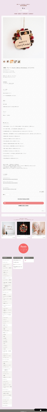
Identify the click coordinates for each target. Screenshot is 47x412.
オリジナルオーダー (6, 393)
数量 (3, 192)
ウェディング (5, 268)
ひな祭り (4, 334)
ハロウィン (5, 341)
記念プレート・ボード (6, 275)
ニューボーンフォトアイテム (7, 302)
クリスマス (5, 343)
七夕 (4, 339)
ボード (4, 319)
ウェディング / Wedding (7, 287)
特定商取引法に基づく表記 (18, 265)
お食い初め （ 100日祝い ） (7, 281)
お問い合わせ (17, 260)
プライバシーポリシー (18, 262)
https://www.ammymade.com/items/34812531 (10, 180)
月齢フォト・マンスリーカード (7, 306)
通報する (43, 208)
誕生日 (4, 291)
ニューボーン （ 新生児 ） (7, 266)
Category (25, 11)
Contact (31, 11)
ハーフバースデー (6, 355)
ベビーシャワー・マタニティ (7, 295)
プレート (4, 315)
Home (15, 11)
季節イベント (5, 270)
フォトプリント (5, 385)
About (20, 11)
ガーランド (5, 323)
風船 (4, 359)
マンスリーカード (6, 262)
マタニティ (5, 375)
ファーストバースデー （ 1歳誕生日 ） (7, 283)
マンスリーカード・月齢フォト (7, 383)
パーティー (5, 297)
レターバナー (5, 260)
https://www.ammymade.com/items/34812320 (10, 177)
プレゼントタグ (5, 326)
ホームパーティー (6, 273)
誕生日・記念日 (5, 389)
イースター (5, 336)
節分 (4, 332)
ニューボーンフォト (6, 387)
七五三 (4, 345)
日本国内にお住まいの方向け (23, 203)
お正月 (4, 330)
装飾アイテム (5, 321)
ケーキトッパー (5, 289)
